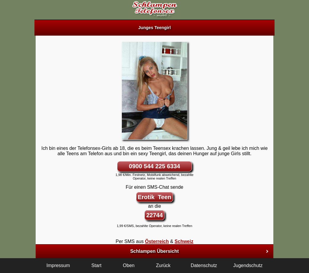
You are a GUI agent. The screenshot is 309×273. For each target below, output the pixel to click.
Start (97, 265)
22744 (154, 215)
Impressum (58, 265)
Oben (129, 265)
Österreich (157, 241)
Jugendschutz (248, 265)
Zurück (163, 265)
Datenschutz (204, 265)
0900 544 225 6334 (154, 166)
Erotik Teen (154, 197)
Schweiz (184, 241)
